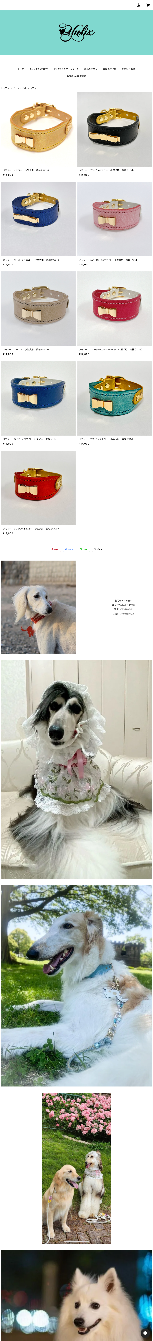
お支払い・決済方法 (76, 76)
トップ (21, 69)
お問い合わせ (128, 69)
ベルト (23, 88)
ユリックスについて (38, 69)
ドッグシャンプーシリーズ (66, 69)
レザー (14, 88)
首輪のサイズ (109, 69)
